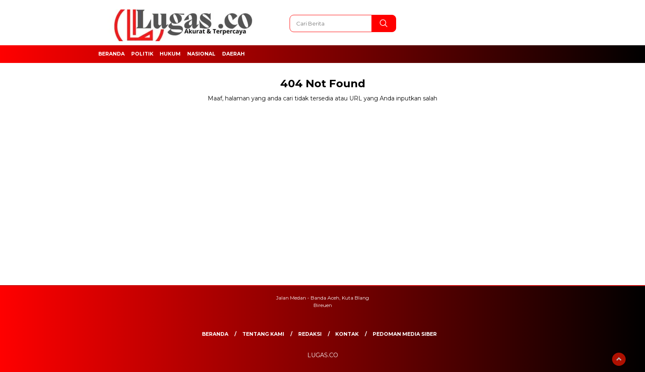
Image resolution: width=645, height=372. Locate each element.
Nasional (201, 54)
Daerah (233, 54)
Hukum (170, 54)
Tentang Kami (263, 334)
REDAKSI (310, 334)
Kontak (347, 334)
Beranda (111, 54)
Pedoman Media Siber (405, 334)
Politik (142, 54)
